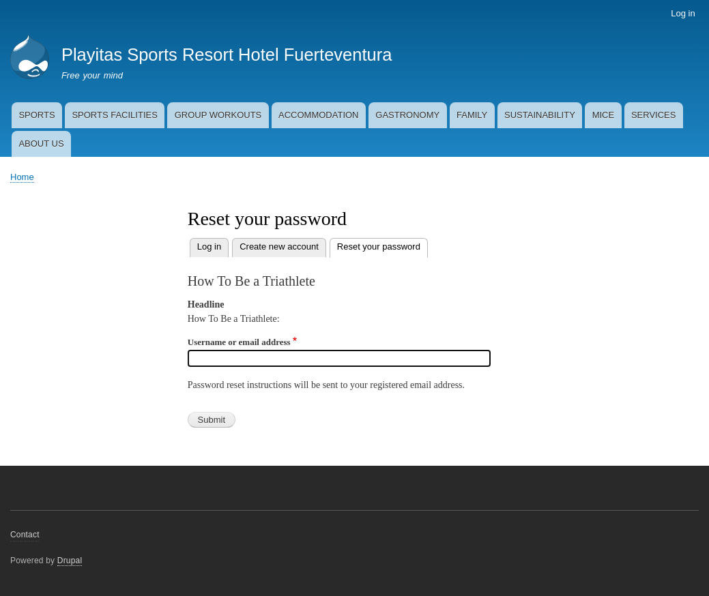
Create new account (279, 246)
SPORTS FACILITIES (114, 115)
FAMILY (472, 115)
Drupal (70, 560)
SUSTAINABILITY (539, 115)
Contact (25, 534)
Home (22, 177)
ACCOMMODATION (318, 115)
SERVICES (653, 115)
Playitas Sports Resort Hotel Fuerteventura (226, 54)
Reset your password (382, 245)
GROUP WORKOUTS (218, 115)
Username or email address (239, 342)
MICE (603, 115)
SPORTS (36, 115)
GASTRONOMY (407, 115)
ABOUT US (40, 143)
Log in (683, 13)
